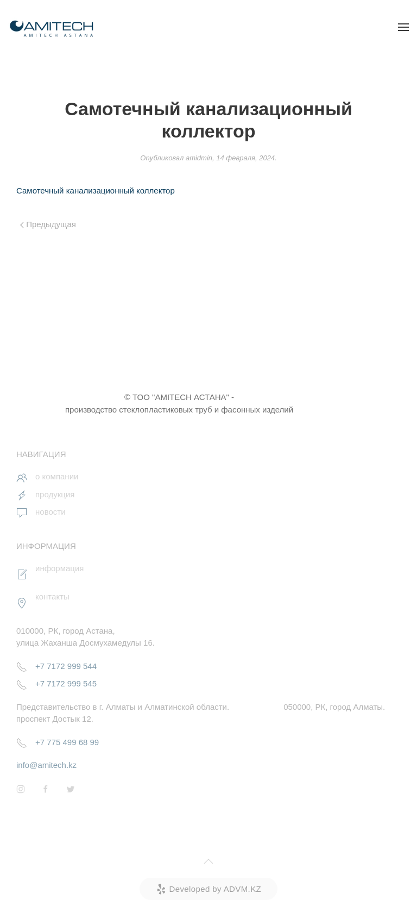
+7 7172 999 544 (66, 666)
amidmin (199, 158)
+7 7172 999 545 (66, 683)
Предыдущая (48, 224)
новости (50, 511)
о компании (56, 476)
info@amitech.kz (46, 765)
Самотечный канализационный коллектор (95, 190)
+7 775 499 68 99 (67, 742)
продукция (54, 494)
